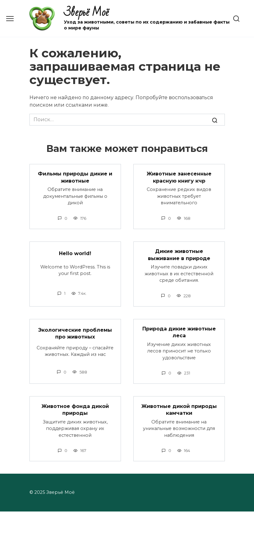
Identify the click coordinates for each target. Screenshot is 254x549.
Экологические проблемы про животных (75, 333)
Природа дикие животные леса (179, 331)
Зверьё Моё (86, 12)
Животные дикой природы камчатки (179, 409)
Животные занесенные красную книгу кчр (179, 177)
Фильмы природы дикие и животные (75, 177)
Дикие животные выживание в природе (179, 254)
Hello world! (75, 253)
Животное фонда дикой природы (75, 409)
